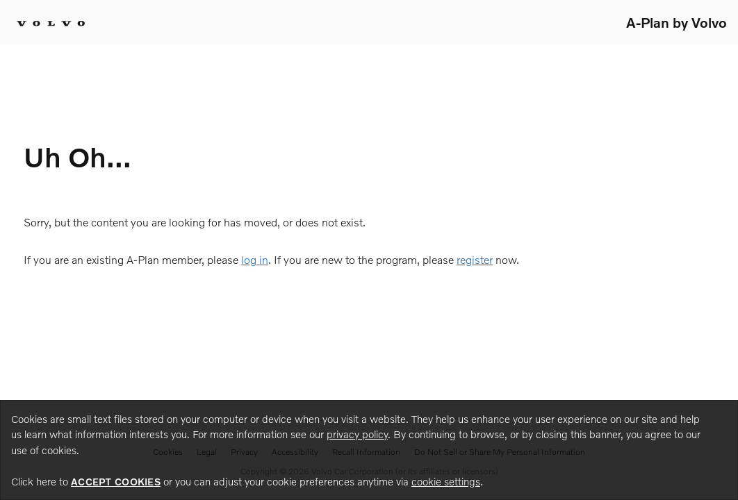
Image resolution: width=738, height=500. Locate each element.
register (475, 259)
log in (254, 259)
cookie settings (445, 481)
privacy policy (357, 434)
